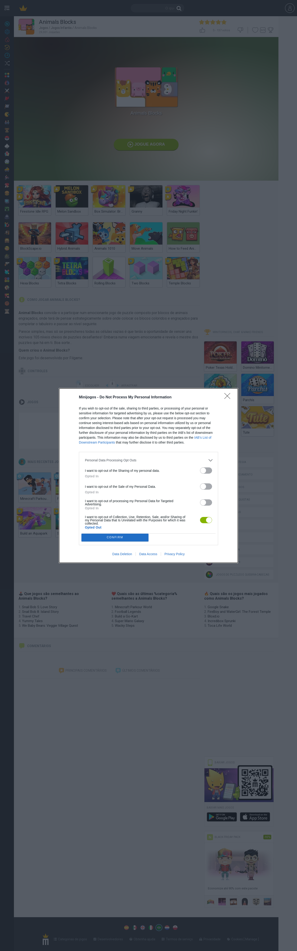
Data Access (148, 554)
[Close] (228, 397)
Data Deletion (122, 554)
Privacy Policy (175, 554)
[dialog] (148, 475)
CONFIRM (115, 537)
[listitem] (148, 460)
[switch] (206, 470)
